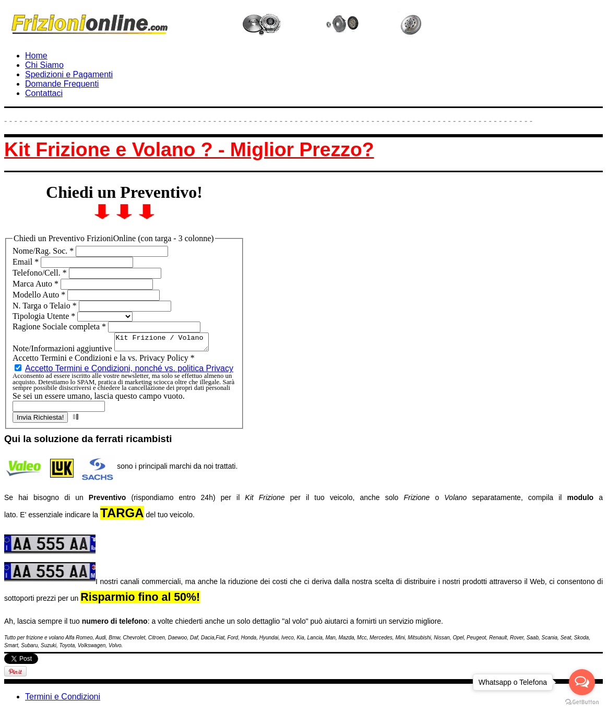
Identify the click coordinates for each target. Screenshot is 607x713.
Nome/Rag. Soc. (44, 250)
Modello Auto (40, 294)
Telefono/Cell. (41, 272)
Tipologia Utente (45, 316)
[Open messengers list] (582, 682)
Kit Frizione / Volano (166, 343)
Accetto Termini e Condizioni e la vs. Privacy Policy (104, 360)
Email (27, 261)
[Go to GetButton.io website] (582, 702)
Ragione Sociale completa (60, 326)
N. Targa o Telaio (46, 305)
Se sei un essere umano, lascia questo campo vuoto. (99, 399)
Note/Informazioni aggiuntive (63, 351)
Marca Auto (37, 283)
